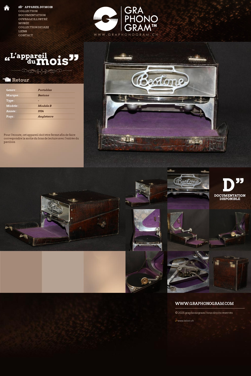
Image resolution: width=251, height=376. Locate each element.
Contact (25, 35)
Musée (23, 23)
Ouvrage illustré (32, 19)
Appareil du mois (35, 7)
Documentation (32, 15)
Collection (28, 11)
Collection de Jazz (33, 27)
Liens (22, 31)
